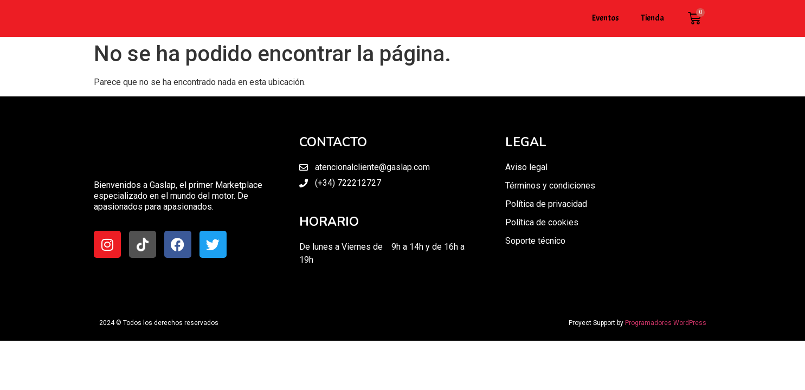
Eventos (605, 17)
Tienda (652, 17)
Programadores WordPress (665, 323)
